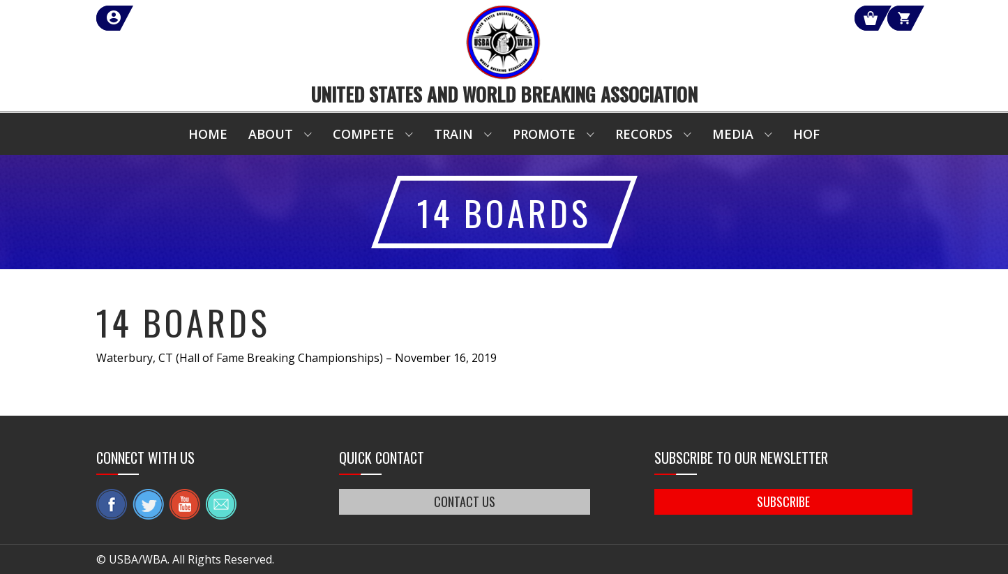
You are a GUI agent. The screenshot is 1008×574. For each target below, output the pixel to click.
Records (643, 134)
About (270, 134)
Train (453, 134)
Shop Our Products (764, 18)
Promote (544, 134)
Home (207, 134)
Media (732, 134)
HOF (806, 134)
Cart (887, 18)
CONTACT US (464, 501)
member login (164, 18)
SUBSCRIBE (783, 501)
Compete (363, 134)
